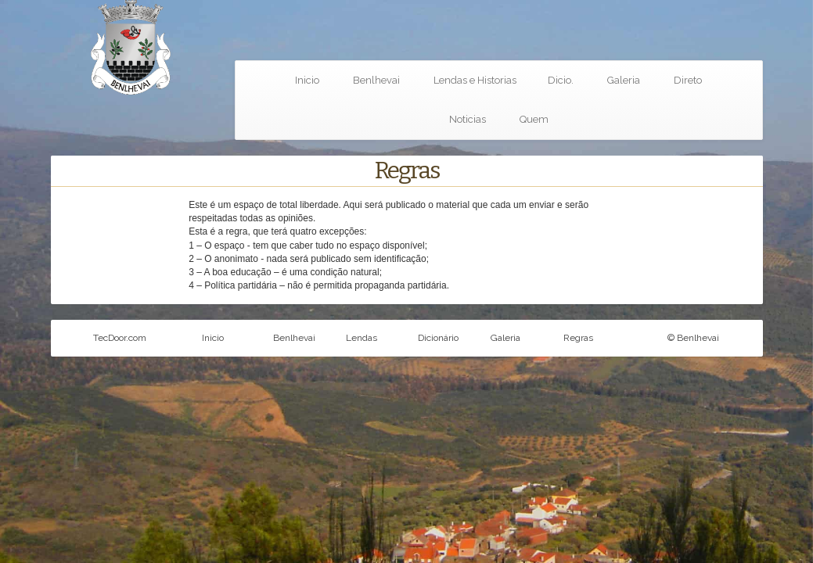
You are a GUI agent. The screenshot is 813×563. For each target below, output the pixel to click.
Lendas (361, 337)
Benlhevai (376, 80)
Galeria (623, 80)
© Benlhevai (693, 337)
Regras (578, 337)
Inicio (307, 80)
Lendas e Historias (474, 80)
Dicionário (438, 337)
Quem (534, 119)
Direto (688, 80)
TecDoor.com (119, 337)
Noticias (467, 119)
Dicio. (561, 80)
